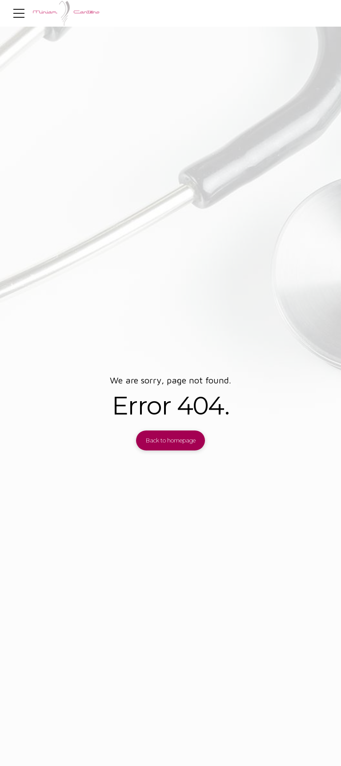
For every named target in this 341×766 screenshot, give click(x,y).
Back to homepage (171, 440)
